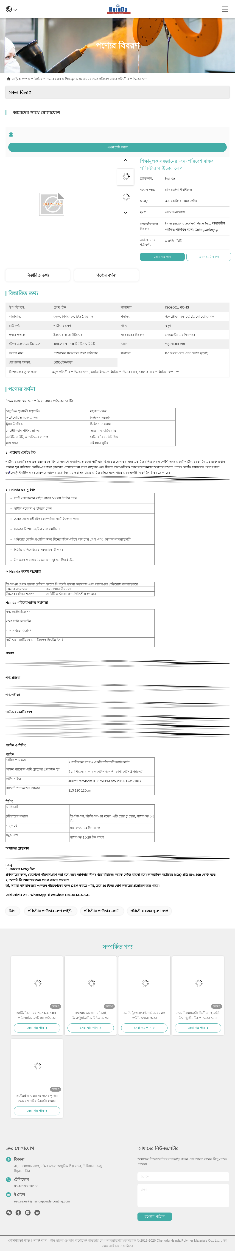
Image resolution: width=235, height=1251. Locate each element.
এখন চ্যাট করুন (117, 147)
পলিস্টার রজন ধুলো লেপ (149, 911)
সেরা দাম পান (162, 256)
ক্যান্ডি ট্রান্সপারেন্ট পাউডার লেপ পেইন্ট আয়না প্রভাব (144, 1015)
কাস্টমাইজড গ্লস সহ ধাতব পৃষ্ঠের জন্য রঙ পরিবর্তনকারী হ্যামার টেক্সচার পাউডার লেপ (37, 1099)
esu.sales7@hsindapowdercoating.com (42, 1201)
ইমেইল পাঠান (155, 1216)
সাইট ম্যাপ (40, 1240)
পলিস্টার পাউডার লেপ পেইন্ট (50, 911)
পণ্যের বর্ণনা (106, 275)
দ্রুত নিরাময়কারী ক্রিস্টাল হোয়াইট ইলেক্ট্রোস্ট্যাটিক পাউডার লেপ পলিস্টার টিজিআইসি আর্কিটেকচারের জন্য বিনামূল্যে (198, 1016)
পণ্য (24, 79)
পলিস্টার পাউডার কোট (101, 911)
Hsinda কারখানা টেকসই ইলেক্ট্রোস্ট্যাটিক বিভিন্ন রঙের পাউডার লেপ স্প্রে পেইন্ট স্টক (90, 1016)
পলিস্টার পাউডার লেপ (46, 79)
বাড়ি (15, 79)
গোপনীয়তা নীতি (19, 1240)
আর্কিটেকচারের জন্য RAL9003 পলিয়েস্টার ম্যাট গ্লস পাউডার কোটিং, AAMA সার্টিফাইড (36, 1016)
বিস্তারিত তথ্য (37, 275)
